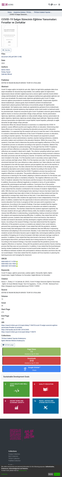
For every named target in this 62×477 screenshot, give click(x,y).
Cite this (6, 50)
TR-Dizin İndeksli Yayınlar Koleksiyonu (43, 12)
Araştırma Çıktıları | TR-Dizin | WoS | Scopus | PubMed (23, 12)
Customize (4, 474)
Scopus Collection (14, 454)
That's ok (57, 474)
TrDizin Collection (14, 458)
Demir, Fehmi (5, 70)
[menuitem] (51, 4)
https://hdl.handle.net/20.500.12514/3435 (15, 330)
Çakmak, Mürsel (6, 74)
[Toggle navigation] (59, 4)
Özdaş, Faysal (5, 72)
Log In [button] (55, 4)
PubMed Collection (14, 461)
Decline (50, 474)
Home (10, 12)
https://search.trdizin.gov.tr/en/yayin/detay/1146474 (18, 332)
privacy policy (23, 470)
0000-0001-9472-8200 (9, 266)
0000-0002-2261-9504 (9, 264)
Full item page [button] (8, 345)
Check (34, 370)
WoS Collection (13, 456)
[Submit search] (49, 4)
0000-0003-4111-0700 (9, 261)
